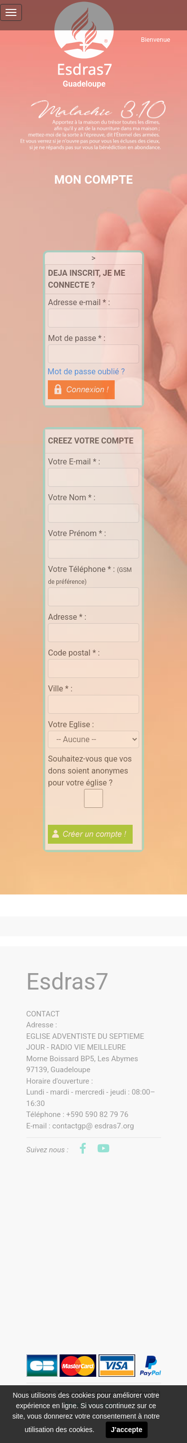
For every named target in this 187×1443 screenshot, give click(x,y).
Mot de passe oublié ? (86, 371)
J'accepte (126, 1430)
